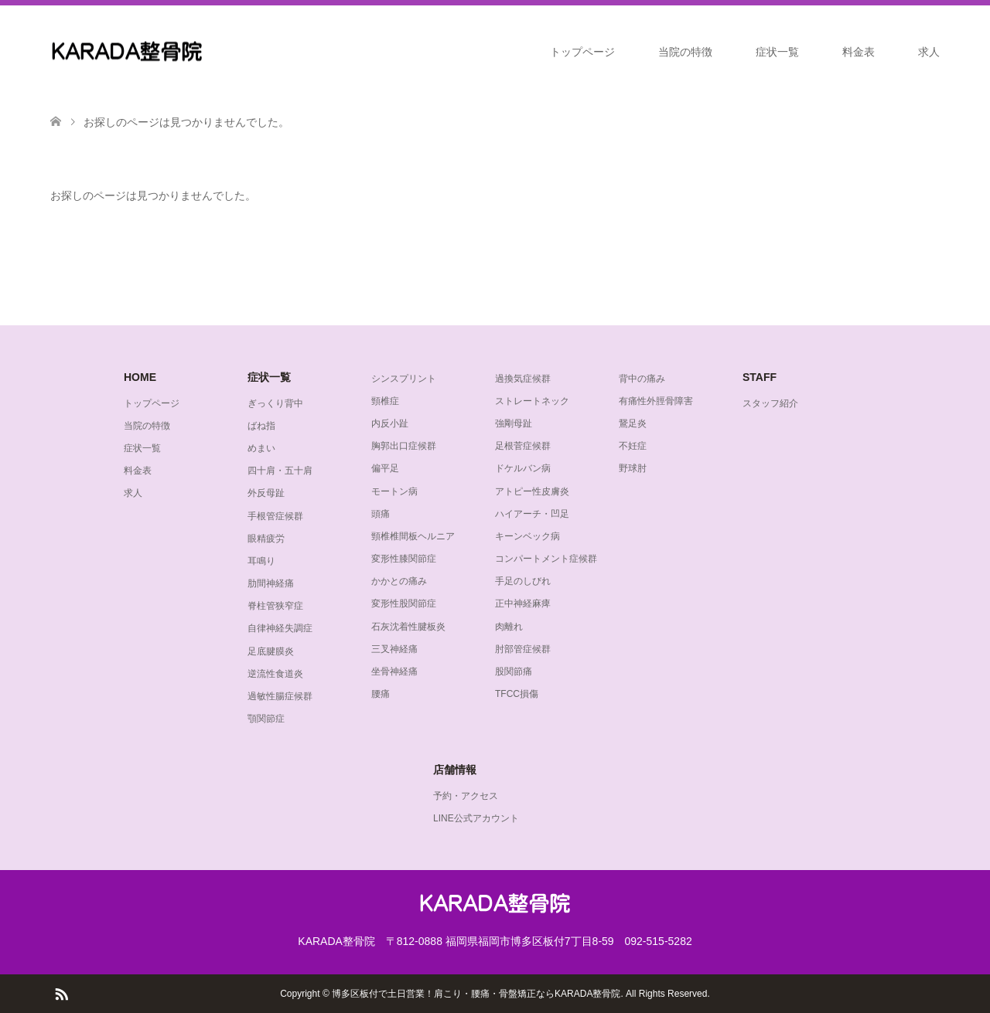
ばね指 (261, 425)
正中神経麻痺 (523, 603)
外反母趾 (266, 493)
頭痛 (380, 513)
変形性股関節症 (403, 603)
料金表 (858, 52)
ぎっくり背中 (275, 403)
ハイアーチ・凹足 (532, 513)
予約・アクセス (465, 795)
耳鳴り (261, 561)
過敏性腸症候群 (280, 696)
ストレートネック (532, 401)
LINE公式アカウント (476, 818)
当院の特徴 (685, 52)
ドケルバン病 (523, 468)
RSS (61, 993)
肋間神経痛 (271, 583)
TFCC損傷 (516, 693)
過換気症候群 (523, 378)
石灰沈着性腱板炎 (408, 626)
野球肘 (633, 468)
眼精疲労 (266, 538)
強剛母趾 (513, 423)
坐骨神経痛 (394, 671)
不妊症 (633, 445)
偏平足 (385, 468)
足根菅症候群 (523, 445)
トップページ (582, 52)
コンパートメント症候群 (546, 558)
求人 (929, 52)
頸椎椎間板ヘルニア (413, 536)
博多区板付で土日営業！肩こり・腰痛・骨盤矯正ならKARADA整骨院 (476, 993)
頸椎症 (385, 401)
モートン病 (394, 491)
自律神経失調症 (280, 628)
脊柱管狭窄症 (275, 605)
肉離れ (509, 626)
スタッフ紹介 (770, 403)
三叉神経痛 (394, 649)
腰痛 (380, 693)
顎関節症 (266, 718)
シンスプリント (403, 378)
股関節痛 (513, 671)
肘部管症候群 (523, 649)
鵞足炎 (633, 423)
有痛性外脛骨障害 (656, 401)
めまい (261, 448)
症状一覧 (777, 52)
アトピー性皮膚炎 (532, 491)
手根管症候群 (275, 516)
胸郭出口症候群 (403, 445)
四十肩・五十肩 (280, 470)
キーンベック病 (527, 536)
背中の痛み (642, 378)
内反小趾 (389, 423)
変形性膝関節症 (403, 558)
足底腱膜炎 (271, 651)
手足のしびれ (523, 581)
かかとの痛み (399, 581)
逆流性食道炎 (275, 673)
